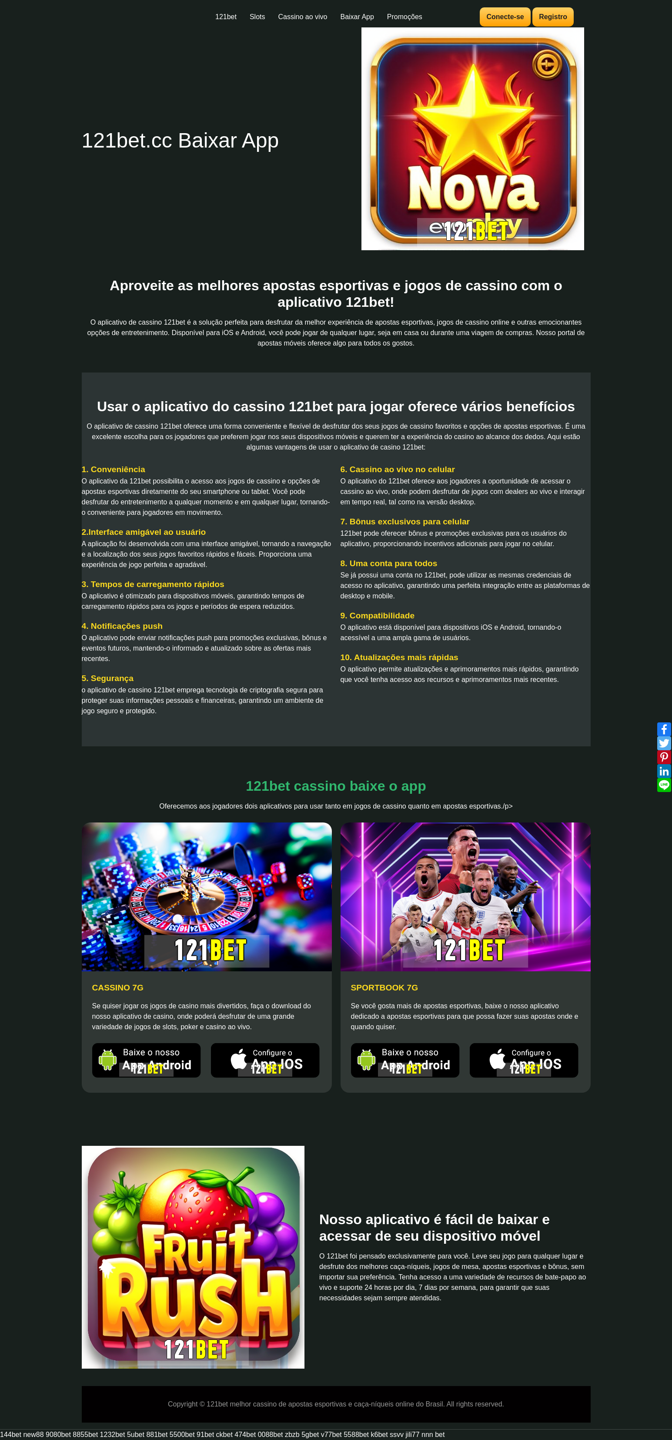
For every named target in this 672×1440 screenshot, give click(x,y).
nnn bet (433, 1434)
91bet (205, 1434)
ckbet (224, 1434)
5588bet (356, 1434)
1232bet (112, 1434)
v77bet (331, 1434)
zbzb (292, 1434)
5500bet (182, 1434)
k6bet (379, 1434)
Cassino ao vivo (303, 16)
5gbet (310, 1434)
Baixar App (357, 16)
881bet (156, 1434)
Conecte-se (505, 16)
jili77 (413, 1434)
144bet (10, 1434)
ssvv (397, 1434)
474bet (245, 1434)
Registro (553, 16)
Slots (257, 16)
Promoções (404, 16)
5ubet (135, 1434)
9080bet (58, 1434)
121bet (226, 16)
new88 (33, 1434)
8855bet (85, 1434)
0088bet (270, 1434)
